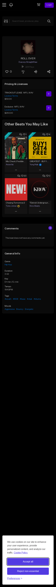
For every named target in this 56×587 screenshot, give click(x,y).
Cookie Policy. (21, 552)
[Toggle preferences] (14, 578)
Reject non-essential (28, 571)
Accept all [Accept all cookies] (28, 561)
